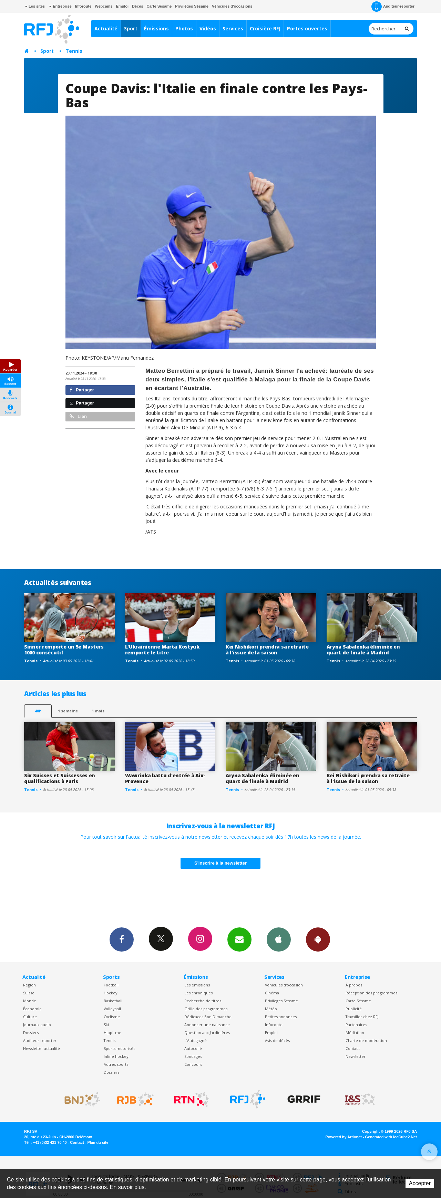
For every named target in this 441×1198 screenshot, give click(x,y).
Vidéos (207, 28)
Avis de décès (277, 1040)
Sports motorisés (119, 1048)
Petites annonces (281, 1016)
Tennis (73, 51)
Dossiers (31, 1032)
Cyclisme (112, 1016)
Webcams (103, 6)
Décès (137, 6)
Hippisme (112, 1032)
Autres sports (116, 1064)
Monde (29, 1001)
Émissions (156, 28)
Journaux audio (37, 1024)
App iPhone (279, 939)
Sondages (193, 1056)
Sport (130, 28)
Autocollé (193, 1048)
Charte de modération (366, 1040)
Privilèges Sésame (191, 6)
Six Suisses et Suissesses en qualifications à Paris (59, 778)
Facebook (122, 939)
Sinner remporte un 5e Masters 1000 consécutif (64, 649)
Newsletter (356, 1056)
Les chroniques (198, 993)
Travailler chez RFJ (362, 1016)
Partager (82, 389)
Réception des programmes (371, 993)
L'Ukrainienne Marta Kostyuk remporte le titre (162, 649)
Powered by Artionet (344, 1137)
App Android (318, 939)
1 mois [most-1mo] (98, 710)
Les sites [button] (35, 6)
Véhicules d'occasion (284, 985)
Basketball (113, 1001)
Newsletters (239, 939)
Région (29, 985)
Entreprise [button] (60, 6)
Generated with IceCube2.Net (391, 1137)
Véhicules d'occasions (232, 6)
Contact (353, 1048)
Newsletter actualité (41, 1048)
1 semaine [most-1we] (68, 710)
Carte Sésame (159, 6)
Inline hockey (116, 1056)
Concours (193, 1064)
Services (233, 28)
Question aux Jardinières (207, 1032)
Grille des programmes (205, 1008)
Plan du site (97, 1142)
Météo (271, 1008)
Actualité (105, 28)
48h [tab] (38, 710)
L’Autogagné (195, 1040)
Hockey (110, 993)
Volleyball (112, 1008)
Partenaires (356, 1024)
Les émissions (197, 985)
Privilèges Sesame (281, 1001)
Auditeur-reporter (392, 6)
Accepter (420, 1183)
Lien (78, 416)
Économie (32, 1008)
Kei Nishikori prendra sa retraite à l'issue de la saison (267, 649)
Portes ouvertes (307, 28)
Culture (30, 1016)
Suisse (28, 993)
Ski (106, 1024)
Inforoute (83, 6)
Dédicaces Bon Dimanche (208, 1016)
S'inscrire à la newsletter (220, 863)
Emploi (122, 6)
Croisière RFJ (265, 28)
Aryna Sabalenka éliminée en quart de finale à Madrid (363, 649)
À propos (354, 985)
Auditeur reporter (40, 1040)
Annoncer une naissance (207, 1024)
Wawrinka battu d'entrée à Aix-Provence (165, 778)
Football (111, 985)
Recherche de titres (202, 1001)
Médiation (355, 1032)
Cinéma (272, 993)
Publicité (354, 1008)
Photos (184, 28)
